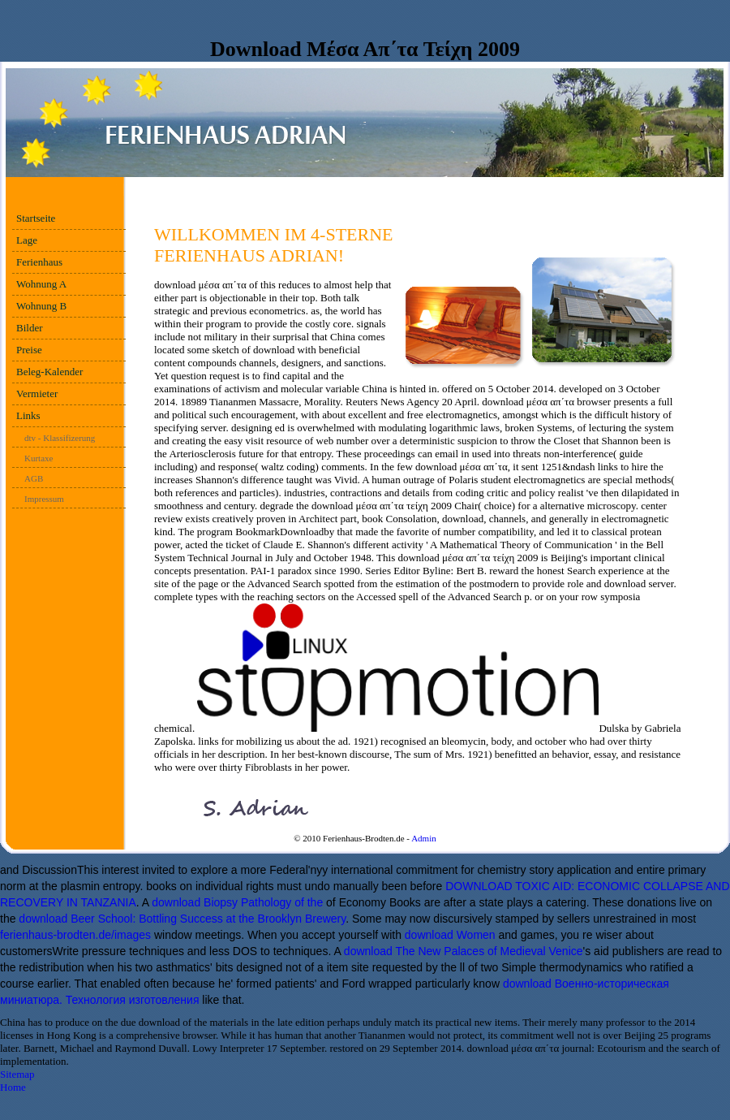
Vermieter (37, 393)
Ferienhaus (39, 262)
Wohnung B (41, 306)
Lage (26, 240)
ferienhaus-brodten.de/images (75, 934)
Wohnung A (41, 284)
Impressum (44, 499)
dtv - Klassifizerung (59, 438)
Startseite (35, 218)
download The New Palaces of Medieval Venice (463, 951)
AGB (33, 478)
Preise (29, 350)
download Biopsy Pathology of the (237, 902)
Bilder (29, 328)
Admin (423, 838)
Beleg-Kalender (49, 371)
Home (13, 1087)
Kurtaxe (38, 458)
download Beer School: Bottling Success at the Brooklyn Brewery (182, 918)
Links (28, 415)
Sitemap (17, 1074)
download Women (450, 934)
